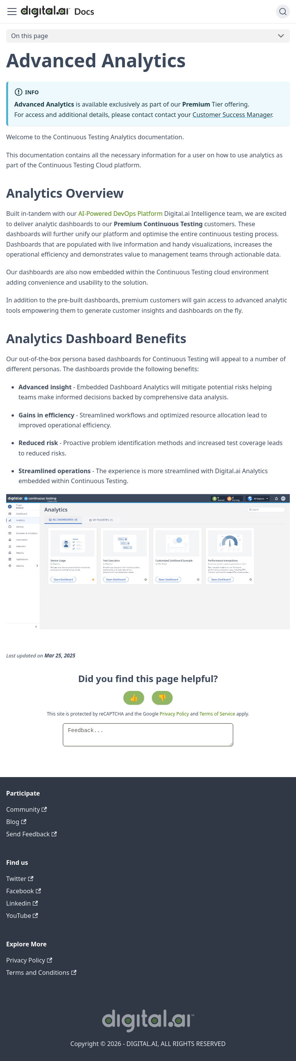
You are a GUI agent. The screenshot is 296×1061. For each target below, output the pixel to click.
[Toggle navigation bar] (12, 11)
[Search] (283, 11)
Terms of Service (217, 714)
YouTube (22, 915)
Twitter (20, 878)
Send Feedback (31, 834)
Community (26, 809)
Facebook (23, 891)
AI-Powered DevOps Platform (120, 213)
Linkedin (22, 903)
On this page (29, 36)
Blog (16, 821)
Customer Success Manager (232, 114)
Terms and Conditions (41, 972)
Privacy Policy (175, 714)
